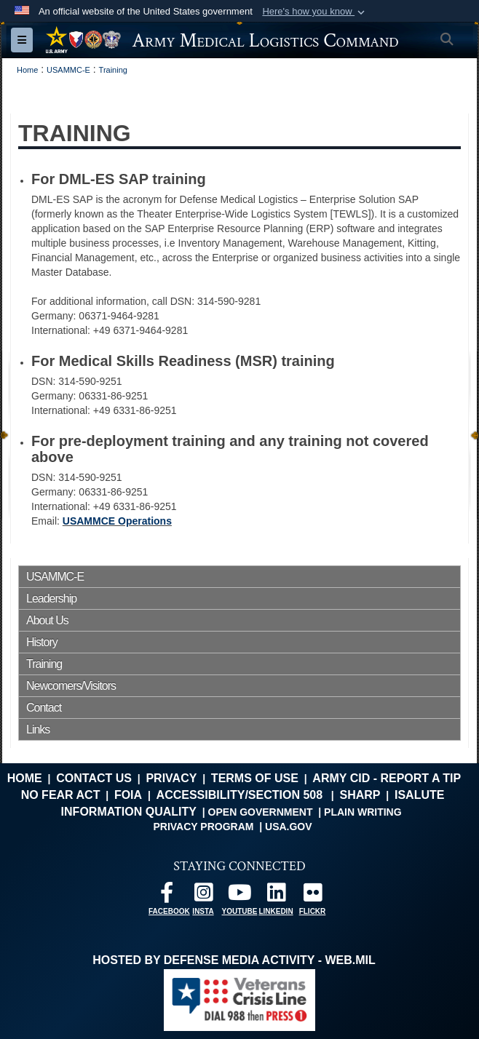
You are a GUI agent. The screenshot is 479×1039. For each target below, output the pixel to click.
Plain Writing (363, 812)
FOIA (128, 795)
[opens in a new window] (167, 896)
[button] (315, 11)
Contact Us (94, 778)
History (42, 642)
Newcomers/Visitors (71, 686)
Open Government (260, 812)
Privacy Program (203, 826)
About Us (47, 620)
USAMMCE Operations (117, 521)
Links (38, 729)
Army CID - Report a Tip (386, 778)
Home (24, 778)
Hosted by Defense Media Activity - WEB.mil (233, 960)
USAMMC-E (55, 576)
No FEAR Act (60, 795)
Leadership (51, 598)
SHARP (359, 795)
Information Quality (129, 811)
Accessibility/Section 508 (240, 795)
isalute (419, 795)
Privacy (171, 778)
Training (44, 664)
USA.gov (288, 826)
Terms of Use (254, 778)
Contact (43, 707)
